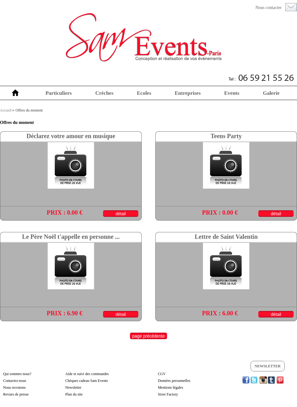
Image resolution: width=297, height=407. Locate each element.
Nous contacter (269, 7)
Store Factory (168, 394)
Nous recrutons (14, 387)
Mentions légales (170, 387)
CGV (162, 374)
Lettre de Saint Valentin (226, 236)
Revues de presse (16, 394)
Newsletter (268, 366)
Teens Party (226, 135)
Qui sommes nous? (17, 374)
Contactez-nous (14, 381)
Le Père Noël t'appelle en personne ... (71, 236)
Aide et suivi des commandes (87, 374)
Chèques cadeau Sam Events (86, 381)
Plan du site (74, 394)
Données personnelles (174, 381)
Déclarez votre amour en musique (71, 135)
